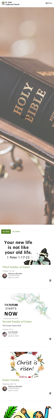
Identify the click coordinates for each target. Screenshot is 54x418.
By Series (16, 231)
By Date (6, 231)
